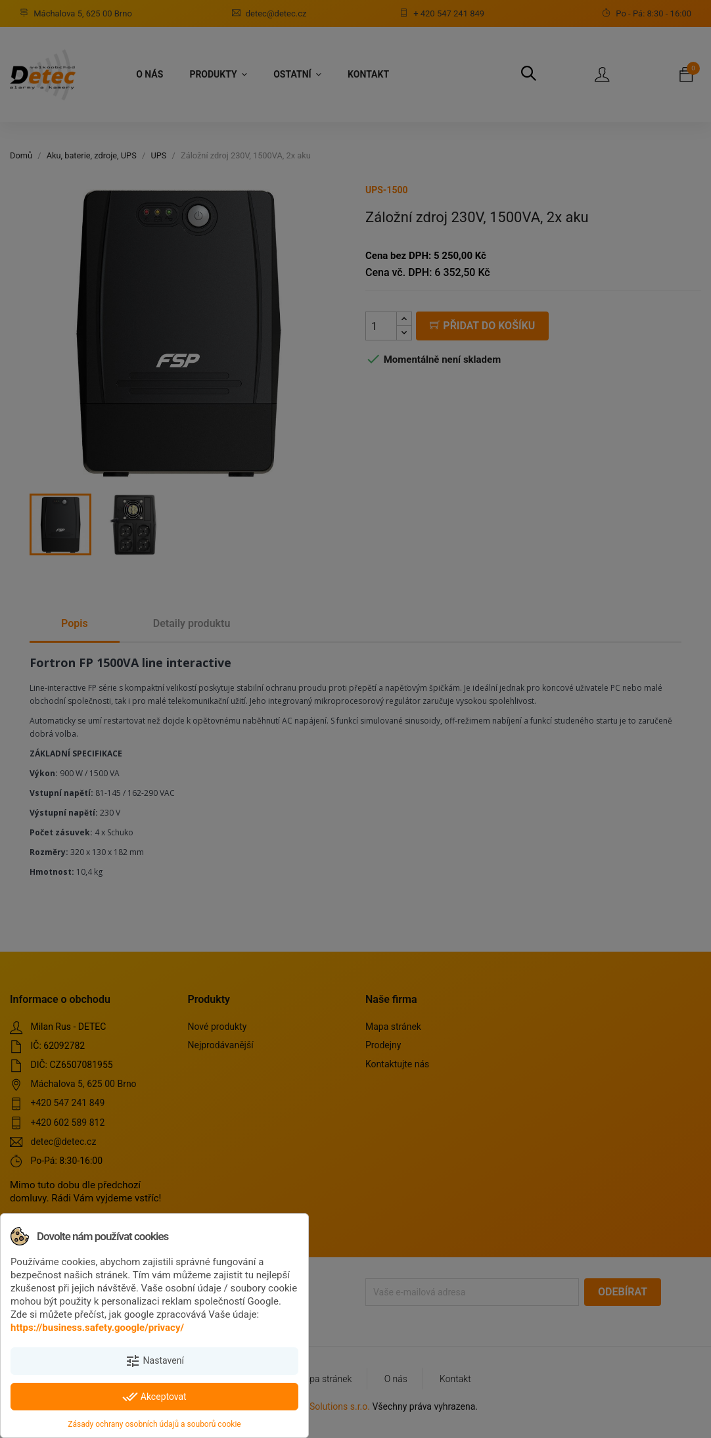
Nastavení (154, 1361)
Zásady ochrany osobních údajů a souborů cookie (154, 1424)
